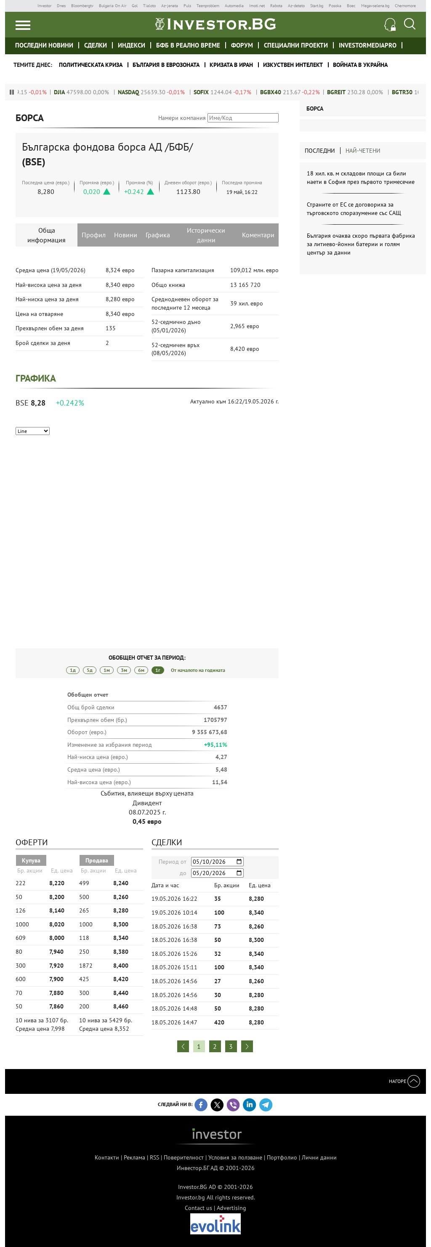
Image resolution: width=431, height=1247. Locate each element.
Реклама (134, 1157)
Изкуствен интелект (293, 65)
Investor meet (411, 44)
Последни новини (44, 45)
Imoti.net (257, 5)
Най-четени (363, 150)
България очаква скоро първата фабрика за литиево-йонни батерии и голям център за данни (361, 244)
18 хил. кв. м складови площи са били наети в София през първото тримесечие (361, 178)
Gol (135, 5)
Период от (172, 861)
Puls (187, 5)
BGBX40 (280, 92)
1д (73, 670)
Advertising (231, 1208)
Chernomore (405, 5)
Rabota (276, 5)
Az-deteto (296, 5)
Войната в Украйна (360, 65)
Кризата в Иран (231, 65)
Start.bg (316, 5)
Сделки (95, 45)
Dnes (61, 5)
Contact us (198, 1208)
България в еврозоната (166, 65)
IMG (24, 5)
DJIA (69, 92)
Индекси (131, 45)
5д (90, 670)
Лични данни (319, 1157)
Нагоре (404, 1081)
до (183, 873)
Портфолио (282, 1157)
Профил (94, 235)
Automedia (234, 5)
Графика (158, 235)
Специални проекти (296, 45)
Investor (44, 5)
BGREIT (346, 92)
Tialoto (149, 5)
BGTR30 (412, 92)
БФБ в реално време (188, 45)
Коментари (258, 235)
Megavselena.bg (375, 5)
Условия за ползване (235, 1157)
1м (107, 670)
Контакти (107, 1157)
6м (141, 670)
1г (157, 670)
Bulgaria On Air (112, 5)
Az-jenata (169, 5)
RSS (154, 1157)
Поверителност (184, 1157)
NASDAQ (138, 92)
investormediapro (367, 45)
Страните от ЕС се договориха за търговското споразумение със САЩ (354, 209)
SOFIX (211, 92)
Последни (320, 150)
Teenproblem (208, 5)
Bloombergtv (82, 5)
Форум (242, 45)
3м (124, 670)
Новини (125, 235)
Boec (351, 5)
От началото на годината (198, 670)
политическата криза (90, 65)
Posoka (335, 5)
